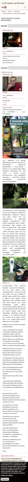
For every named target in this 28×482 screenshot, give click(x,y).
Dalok (9, 11)
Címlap (3, 11)
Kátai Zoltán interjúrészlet (11, 459)
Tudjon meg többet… (7, 477)
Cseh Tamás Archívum (12, 3)
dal (2, 7)
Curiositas (17, 11)
